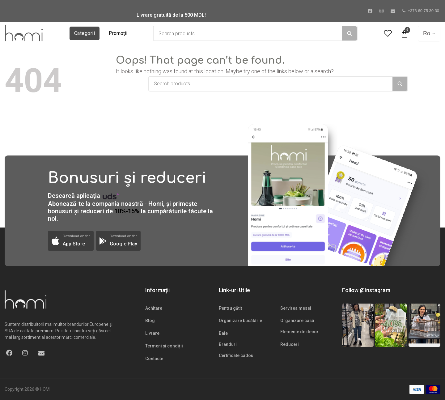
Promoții (118, 33)
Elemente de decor (299, 331)
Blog (150, 320)
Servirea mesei (295, 308)
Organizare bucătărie (240, 320)
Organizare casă (297, 320)
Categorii (84, 33)
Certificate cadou (236, 355)
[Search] (349, 33)
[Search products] (248, 33)
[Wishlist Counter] (387, 33)
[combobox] (248, 33)
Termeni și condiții (164, 345)
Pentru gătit (230, 308)
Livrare (152, 333)
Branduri (228, 344)
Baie (223, 333)
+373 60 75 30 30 (420, 10)
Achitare (153, 308)
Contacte (154, 358)
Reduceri (289, 344)
